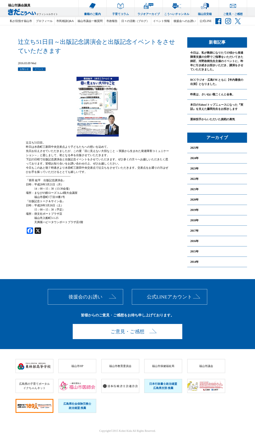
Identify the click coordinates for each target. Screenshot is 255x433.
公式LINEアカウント (169, 296)
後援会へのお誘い (185, 21)
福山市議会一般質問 (90, 21)
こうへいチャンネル (176, 8)
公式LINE (206, 21)
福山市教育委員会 (120, 366)
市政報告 (112, 21)
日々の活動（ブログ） (135, 21)
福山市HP (77, 366)
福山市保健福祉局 (163, 366)
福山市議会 (206, 366)
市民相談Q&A (65, 21)
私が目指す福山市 (21, 21)
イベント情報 (161, 21)
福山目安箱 (205, 8)
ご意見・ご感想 (233, 8)
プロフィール (44, 21)
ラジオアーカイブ (148, 8)
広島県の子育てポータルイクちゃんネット (34, 386)
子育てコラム (120, 8)
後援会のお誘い (86, 296)
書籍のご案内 (92, 8)
